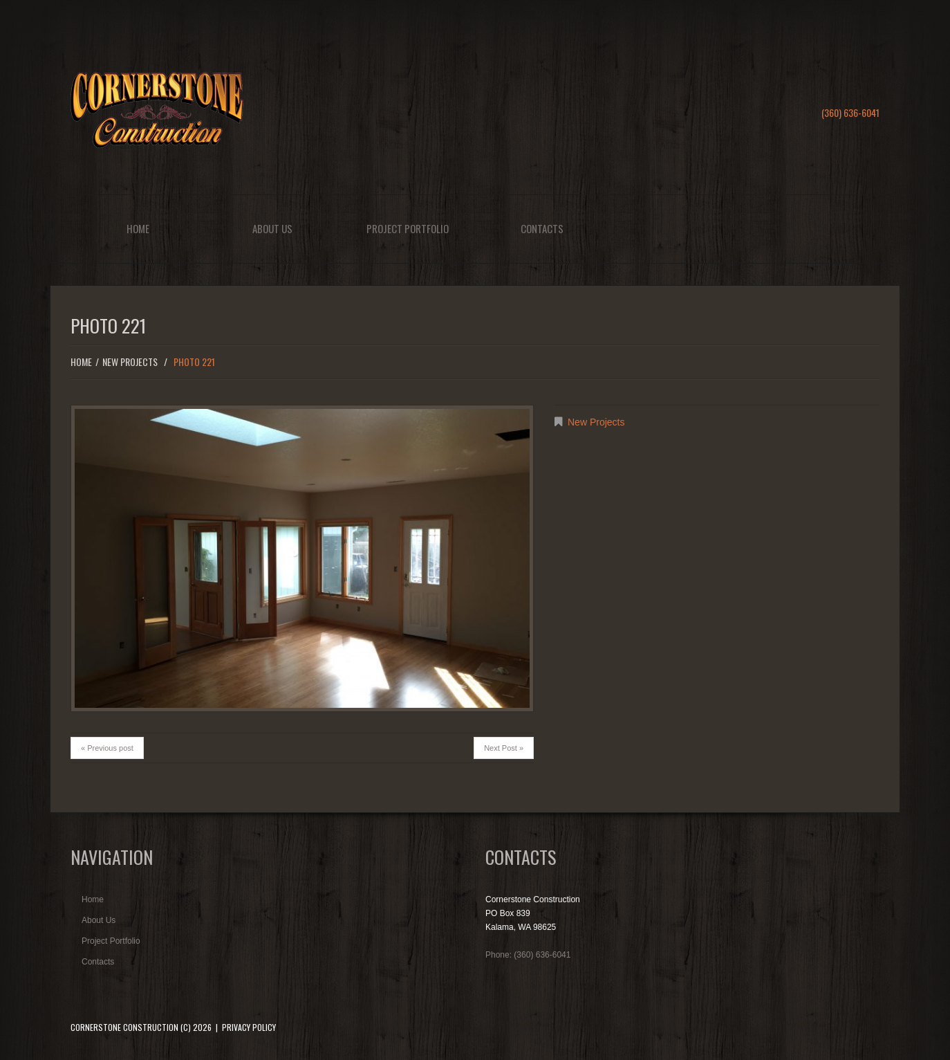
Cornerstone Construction (124, 1027)
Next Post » (503, 748)
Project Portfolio (407, 228)
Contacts (542, 228)
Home (138, 228)
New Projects (130, 361)
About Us (272, 228)
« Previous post (107, 748)
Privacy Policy (249, 1027)
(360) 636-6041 (850, 112)
